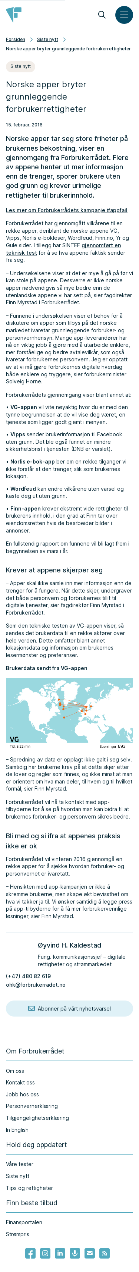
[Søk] (102, 15)
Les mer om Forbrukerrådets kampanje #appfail (67, 210)
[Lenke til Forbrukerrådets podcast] (75, 1253)
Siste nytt (47, 39)
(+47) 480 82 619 (28, 976)
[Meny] (124, 15)
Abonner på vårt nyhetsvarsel (69, 1008)
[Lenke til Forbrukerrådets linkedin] (60, 1253)
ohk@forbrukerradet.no (36, 985)
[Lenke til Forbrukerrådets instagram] (45, 1253)
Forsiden (15, 39)
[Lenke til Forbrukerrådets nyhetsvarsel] (90, 1253)
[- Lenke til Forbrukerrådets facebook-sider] (30, 1253)
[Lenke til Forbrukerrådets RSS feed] (104, 1253)
